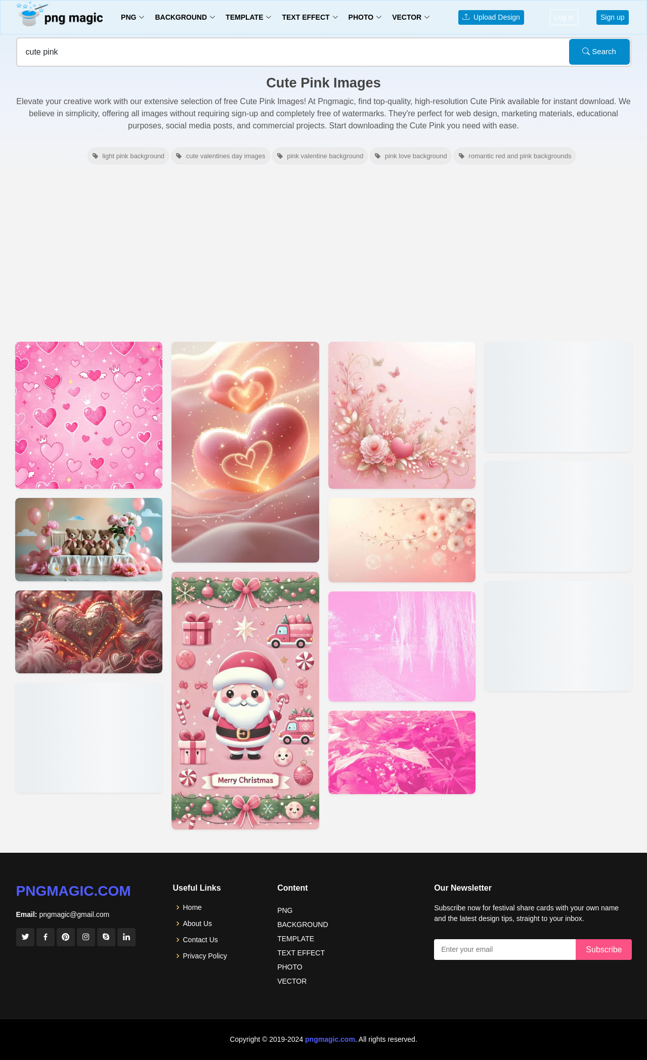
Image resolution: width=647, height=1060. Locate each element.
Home (192, 907)
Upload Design (491, 17)
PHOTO (290, 967)
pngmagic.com (73, 891)
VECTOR (292, 981)
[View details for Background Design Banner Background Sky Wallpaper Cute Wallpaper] (558, 397)
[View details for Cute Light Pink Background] (402, 415)
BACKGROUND (302, 924)
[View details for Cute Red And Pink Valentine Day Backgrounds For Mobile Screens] (245, 452)
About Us (197, 923)
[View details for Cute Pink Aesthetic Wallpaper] (402, 646)
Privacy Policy (205, 955)
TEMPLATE (295, 938)
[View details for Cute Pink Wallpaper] (402, 752)
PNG (284, 910)
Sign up (612, 17)
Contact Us (200, 939)
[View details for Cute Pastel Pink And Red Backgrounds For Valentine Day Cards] (88, 737)
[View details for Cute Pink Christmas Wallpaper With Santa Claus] (245, 700)
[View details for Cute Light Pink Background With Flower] (402, 540)
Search (599, 51)
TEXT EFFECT (301, 952)
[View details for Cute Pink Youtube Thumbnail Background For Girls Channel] (88, 415)
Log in (564, 17)
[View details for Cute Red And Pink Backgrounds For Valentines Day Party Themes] (88, 631)
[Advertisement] (323, 251)
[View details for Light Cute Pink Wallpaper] (558, 516)
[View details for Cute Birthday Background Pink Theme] (88, 539)
